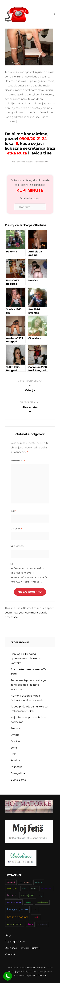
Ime (13, 511)
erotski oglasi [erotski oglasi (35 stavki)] (46, 888)
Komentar (18, 460)
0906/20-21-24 (33, 138)
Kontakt (10, 954)
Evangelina (18, 773)
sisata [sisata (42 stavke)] (30, 924)
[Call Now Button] (7, 976)
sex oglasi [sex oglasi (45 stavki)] (42, 924)
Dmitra (15, 734)
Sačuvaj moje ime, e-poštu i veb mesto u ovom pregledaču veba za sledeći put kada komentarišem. (29, 575)
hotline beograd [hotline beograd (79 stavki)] (17, 917)
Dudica (15, 741)
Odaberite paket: (30, 198)
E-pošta (16, 529)
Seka (14, 747)
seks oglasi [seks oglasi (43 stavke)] (12, 888)
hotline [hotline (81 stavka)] (11, 895)
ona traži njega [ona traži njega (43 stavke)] (14, 902)
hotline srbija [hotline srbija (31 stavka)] (25, 882)
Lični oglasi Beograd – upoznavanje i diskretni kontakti (25, 658)
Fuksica (15, 728)
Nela (13, 754)
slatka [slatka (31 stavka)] (33, 888)
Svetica (15, 760)
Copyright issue (15, 941)
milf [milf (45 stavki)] (35, 909)
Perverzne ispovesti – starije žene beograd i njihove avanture (28, 685)
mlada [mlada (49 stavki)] (36, 917)
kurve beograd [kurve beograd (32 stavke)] (42, 902)
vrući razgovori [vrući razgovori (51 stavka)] (14, 924)
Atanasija (16, 766)
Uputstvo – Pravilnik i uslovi (22, 947)
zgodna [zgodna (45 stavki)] (38, 882)
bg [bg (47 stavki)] (41, 895)
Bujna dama (18, 779)
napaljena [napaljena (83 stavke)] (27, 895)
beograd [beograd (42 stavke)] (11, 882)
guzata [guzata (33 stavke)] (29, 902)
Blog (8, 935)
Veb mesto (17, 546)
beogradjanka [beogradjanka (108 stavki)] (17, 909)
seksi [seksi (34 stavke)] (24, 888)
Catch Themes (38, 975)
